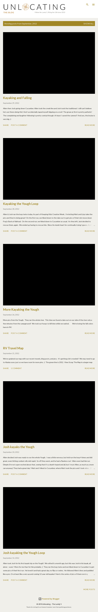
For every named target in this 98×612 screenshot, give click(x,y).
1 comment (16, 368)
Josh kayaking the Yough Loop (24, 553)
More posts (89, 589)
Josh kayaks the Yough (18, 447)
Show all (89, 23)
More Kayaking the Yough (21, 309)
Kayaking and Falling (17, 98)
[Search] (87, 4)
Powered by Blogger (49, 599)
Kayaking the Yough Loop (20, 204)
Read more (90, 125)
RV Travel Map (13, 348)
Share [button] (6, 125)
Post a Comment (19, 125)
